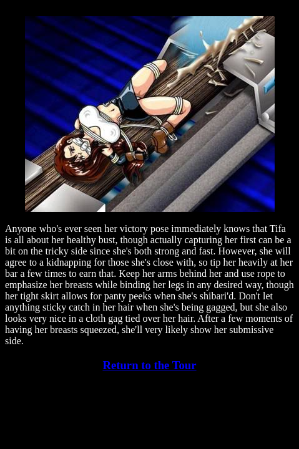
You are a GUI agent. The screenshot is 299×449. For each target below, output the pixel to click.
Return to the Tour (149, 365)
